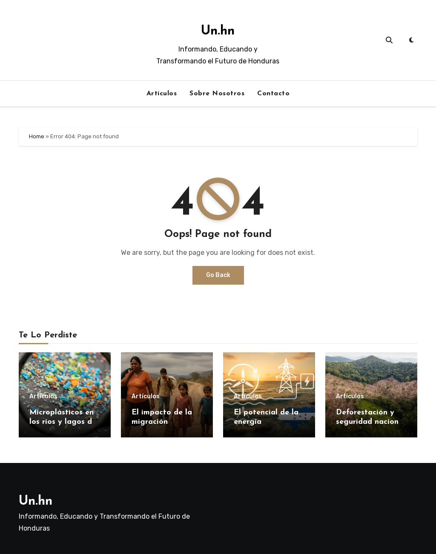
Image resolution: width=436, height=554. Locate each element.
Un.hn (218, 31)
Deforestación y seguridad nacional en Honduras (370, 421)
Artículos (161, 93)
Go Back (218, 275)
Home (36, 136)
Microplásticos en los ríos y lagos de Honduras (62, 421)
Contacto (273, 93)
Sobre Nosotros (216, 93)
